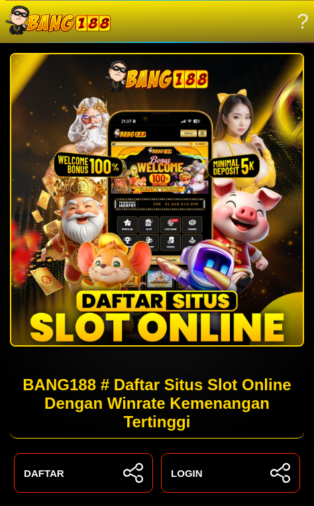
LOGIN (230, 473)
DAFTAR (83, 473)
